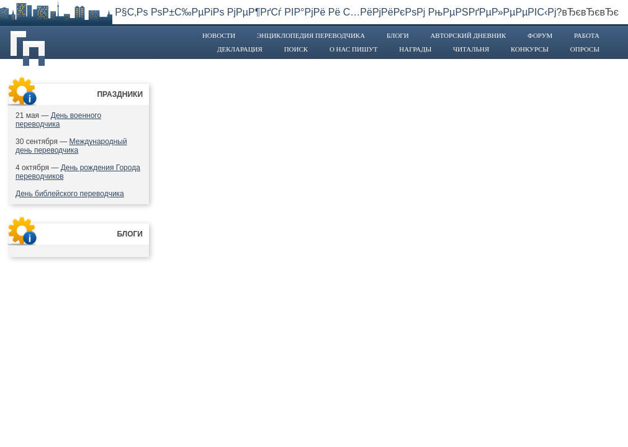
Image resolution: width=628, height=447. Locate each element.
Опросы (584, 49)
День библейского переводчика (70, 193)
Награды (415, 49)
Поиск (296, 49)
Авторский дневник (468, 35)
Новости (218, 35)
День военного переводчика (58, 120)
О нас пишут (354, 49)
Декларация (239, 49)
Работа (586, 35)
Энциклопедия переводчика (311, 35)
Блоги (398, 35)
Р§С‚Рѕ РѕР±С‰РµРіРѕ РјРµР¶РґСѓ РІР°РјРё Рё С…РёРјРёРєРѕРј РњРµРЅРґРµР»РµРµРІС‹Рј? (338, 12)
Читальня (471, 49)
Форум (539, 35)
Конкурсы (530, 49)
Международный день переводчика (71, 146)
